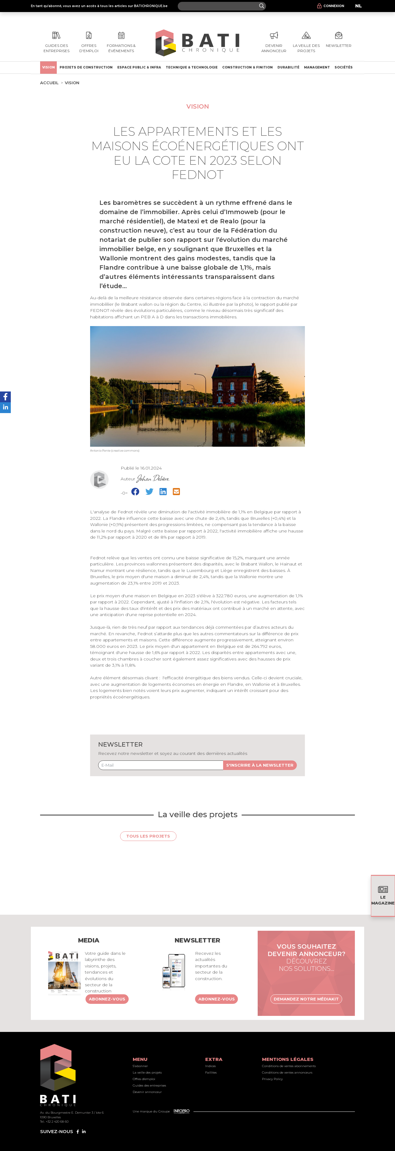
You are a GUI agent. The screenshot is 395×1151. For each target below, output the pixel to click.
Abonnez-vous (107, 998)
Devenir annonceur (147, 1092)
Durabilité (288, 67)
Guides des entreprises (149, 1085)
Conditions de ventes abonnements (289, 1066)
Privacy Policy (272, 1079)
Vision (48, 67)
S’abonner (140, 1066)
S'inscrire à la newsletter (259, 765)
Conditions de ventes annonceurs (287, 1072)
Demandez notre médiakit (306, 998)
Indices (210, 1066)
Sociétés (344, 67)
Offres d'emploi (144, 1079)
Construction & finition (247, 67)
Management (317, 67)
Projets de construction (86, 67)
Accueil (49, 82)
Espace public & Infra (139, 67)
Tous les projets (148, 836)
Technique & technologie (192, 67)
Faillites (211, 1072)
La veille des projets (147, 1072)
